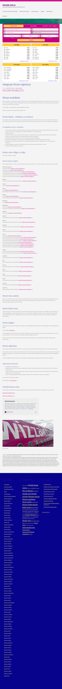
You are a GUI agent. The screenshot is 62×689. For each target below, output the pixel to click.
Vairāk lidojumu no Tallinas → (53, 80)
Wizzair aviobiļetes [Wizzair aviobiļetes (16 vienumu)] (28, 499)
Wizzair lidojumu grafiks (31, 462)
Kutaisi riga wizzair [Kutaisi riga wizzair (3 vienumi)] (25, 485)
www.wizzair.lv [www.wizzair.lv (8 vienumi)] (26, 530)
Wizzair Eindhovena (16, 461)
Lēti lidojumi (9, 454)
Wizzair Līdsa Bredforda (40, 462)
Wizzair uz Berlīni (7, 541)
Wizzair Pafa (42, 464)
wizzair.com (25, 465)
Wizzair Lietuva (7, 517)
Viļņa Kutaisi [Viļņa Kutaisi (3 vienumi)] (37, 488)
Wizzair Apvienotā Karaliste (10, 496)
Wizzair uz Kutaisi (7, 607)
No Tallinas (45, 64)
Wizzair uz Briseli (7, 543)
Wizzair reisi (9, 456)
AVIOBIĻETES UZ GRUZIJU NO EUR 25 (51, 486)
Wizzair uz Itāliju (7, 588)
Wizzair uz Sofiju (7, 647)
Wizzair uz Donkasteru (8, 555)
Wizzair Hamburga (31, 461)
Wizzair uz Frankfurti (8, 572)
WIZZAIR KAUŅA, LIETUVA (49, 491)
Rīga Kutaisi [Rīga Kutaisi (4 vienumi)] (34, 488)
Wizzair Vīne (14, 465)
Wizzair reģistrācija (8, 520)
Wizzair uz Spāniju (8, 652)
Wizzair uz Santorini (8, 642)
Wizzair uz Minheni (8, 626)
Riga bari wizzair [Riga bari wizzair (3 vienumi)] (29, 488)
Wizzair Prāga (53, 464)
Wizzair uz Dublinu (8, 560)
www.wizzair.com (48, 465)
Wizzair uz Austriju (8, 534)
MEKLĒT (31, 40)
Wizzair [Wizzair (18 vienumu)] (30, 491)
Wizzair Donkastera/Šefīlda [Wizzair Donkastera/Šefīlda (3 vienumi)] (31, 509)
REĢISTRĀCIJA (49, 11)
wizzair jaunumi (7, 510)
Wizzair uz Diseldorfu (8, 553)
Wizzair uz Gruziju (7, 576)
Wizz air (46, 457)
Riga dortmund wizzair (32, 457)
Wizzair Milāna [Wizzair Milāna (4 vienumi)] (35, 516)
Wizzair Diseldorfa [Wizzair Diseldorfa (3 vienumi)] (24, 509)
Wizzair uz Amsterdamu (9, 531)
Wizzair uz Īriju (7, 586)
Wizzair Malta (11, 464)
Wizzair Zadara (20, 465)
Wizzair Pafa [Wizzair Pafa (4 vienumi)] (24, 518)
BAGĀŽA (42, 11)
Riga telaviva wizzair (41, 457)
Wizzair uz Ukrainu (8, 659)
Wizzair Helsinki (38, 461)
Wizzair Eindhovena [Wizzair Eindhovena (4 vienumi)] (35, 511)
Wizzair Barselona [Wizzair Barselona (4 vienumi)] (35, 502)
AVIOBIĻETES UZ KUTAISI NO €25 (50, 489)
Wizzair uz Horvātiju (8, 583)
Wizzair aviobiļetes (31, 454)
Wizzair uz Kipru (7, 600)
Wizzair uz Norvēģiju (8, 628)
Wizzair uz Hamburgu (8, 579)
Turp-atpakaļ (34, 25)
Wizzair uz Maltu (7, 619)
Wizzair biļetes (52, 454)
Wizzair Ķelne (52, 461)
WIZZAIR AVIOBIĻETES (13, 90)
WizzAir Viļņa (6, 675)
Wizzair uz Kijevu (7, 598)
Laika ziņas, (5, 395)
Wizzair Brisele (12, 460)
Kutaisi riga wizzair (8, 457)
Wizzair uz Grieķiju (8, 574)
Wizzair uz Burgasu (8, 548)
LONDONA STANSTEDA (48, 501)
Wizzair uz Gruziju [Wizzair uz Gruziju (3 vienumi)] (31, 523)
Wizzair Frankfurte (23, 461)
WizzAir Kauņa (7, 512)
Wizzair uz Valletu (8, 664)
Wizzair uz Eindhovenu (8, 567)
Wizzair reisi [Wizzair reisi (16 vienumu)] (26, 521)
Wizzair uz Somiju (7, 649)
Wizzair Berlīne (39, 458)
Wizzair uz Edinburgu (8, 562)
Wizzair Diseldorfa (25, 460)
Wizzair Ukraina (7, 529)
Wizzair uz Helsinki (8, 581)
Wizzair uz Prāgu (7, 640)
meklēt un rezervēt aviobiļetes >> (18, 168)
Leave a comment (19, 88)
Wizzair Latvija (7, 515)
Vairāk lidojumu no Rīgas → (24, 61)
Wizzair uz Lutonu (8, 616)
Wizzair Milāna (25, 464)
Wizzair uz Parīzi (7, 638)
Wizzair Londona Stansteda (51, 462)
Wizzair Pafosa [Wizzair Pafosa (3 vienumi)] (29, 518)
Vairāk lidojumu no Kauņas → (24, 80)
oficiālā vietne (10, 395)
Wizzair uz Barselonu (8, 538)
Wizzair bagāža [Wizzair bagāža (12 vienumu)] (26, 502)
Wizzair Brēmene (6, 460)
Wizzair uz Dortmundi (8, 557)
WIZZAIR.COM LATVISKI (24, 11)
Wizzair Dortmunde (43, 460)
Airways (13, 88)
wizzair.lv (38, 465)
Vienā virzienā (14, 25)
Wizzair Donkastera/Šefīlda (34, 460)
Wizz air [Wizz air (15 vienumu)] (25, 491)
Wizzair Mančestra (18, 464)
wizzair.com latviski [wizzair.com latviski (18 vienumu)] (29, 494)
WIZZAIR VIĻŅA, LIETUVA (49, 494)
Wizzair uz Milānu (7, 624)
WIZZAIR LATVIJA (47, 484)
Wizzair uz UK (7, 657)
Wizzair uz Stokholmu (8, 654)
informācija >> (12, 330)
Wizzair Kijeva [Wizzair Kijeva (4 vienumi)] (28, 512)
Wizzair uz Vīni (7, 668)
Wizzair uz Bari (7, 536)
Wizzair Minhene (31, 464)
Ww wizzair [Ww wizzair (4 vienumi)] (30, 534)
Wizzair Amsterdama (6, 458)
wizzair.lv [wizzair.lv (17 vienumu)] (25, 496)
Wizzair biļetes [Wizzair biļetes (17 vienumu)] (27, 505)
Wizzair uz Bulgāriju (8, 546)
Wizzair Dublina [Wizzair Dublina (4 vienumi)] (29, 511)
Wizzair (50, 457)
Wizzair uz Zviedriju (8, 673)
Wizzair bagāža (38, 454)
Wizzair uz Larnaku (8, 609)
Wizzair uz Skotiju (7, 645)
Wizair (5, 491)
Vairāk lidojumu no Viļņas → (53, 61)
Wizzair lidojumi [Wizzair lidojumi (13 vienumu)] (30, 515)
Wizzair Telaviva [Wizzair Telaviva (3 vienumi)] (26, 523)
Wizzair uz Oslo (7, 631)
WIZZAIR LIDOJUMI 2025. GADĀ (50, 507)
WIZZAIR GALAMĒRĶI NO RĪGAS (50, 498)
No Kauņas (17, 64)
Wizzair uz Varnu (7, 666)
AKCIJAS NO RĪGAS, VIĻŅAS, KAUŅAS (10, 11)
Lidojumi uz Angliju (8, 486)
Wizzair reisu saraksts (16, 456)
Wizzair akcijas (24, 454)
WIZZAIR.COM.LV (9, 5)
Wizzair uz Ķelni (7, 595)
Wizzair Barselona (33, 458)
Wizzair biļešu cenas (45, 454)
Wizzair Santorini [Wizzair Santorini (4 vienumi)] (34, 520)
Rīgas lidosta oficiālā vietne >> (9, 393)
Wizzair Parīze (47, 464)
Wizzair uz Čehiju (7, 550)
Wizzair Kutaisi (17, 462)
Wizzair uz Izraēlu (7, 590)
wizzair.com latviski (32, 465)
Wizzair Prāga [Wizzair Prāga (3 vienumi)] (33, 518)
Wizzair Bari (27, 458)
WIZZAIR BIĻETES (35, 11)
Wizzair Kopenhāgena (9, 462)
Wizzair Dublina (51, 460)
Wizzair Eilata (9, 461)
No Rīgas (16, 44)
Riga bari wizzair (24, 457)
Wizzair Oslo (37, 464)
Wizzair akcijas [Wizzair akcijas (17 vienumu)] (34, 496)
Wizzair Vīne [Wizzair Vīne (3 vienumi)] (27, 525)
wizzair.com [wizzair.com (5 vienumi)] (35, 491)
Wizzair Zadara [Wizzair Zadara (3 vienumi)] (31, 525)
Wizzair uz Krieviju (8, 605)
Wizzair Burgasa (18, 460)
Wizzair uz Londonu (8, 614)
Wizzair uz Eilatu (7, 564)
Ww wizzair (42, 465)
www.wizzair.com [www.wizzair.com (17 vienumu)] (28, 527)
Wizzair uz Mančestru (8, 621)
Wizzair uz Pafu (7, 635)
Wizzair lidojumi (23, 462)
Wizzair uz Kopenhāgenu (9, 602)
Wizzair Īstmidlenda (45, 461)
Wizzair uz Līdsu (7, 612)
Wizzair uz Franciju (8, 569)
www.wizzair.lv (55, 465)
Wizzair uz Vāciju (7, 661)
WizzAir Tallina (7, 527)
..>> (14, 395)
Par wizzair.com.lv (46, 512)
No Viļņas (45, 44)
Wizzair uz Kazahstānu (9, 593)
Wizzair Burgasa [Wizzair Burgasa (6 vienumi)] (34, 507)
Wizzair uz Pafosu (7, 633)
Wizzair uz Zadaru (7, 671)
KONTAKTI (5, 16)
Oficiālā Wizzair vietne (16, 454)
